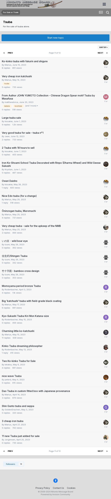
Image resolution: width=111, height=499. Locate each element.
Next (100, 53)
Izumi (7, 244)
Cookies (71, 488)
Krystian (9, 169)
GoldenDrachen (12, 409)
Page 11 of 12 (55, 53)
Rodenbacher (11, 289)
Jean (7, 136)
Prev (10, 53)
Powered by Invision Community (55, 494)
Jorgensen (10, 439)
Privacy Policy (43, 488)
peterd (8, 379)
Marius (8, 65)
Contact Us (58, 488)
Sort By (103, 47)
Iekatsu (8, 364)
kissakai (9, 121)
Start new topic (55, 37)
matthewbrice (11, 102)
